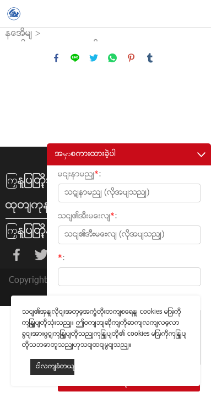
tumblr (149, 57)
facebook (56, 57)
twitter (93, 57)
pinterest (131, 57)
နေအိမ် (19, 33)
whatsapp (112, 57)
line (74, 57)
